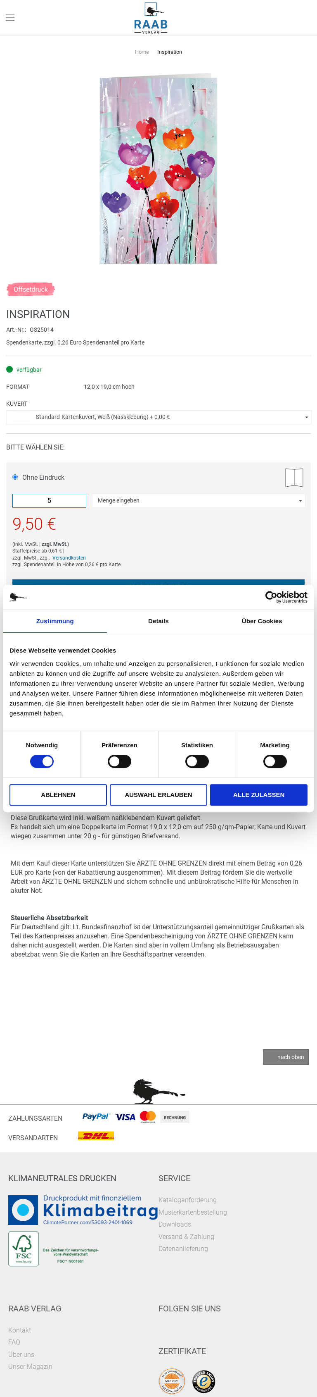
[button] (159, 417)
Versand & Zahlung (186, 1237)
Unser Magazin (30, 1367)
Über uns (21, 1355)
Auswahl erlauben (158, 794)
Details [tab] (158, 620)
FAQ (14, 1342)
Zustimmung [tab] (55, 620)
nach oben (290, 1057)
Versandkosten (69, 558)
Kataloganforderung (187, 1200)
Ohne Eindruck (38, 477)
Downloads (174, 1224)
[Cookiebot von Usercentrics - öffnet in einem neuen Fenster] (271, 597)
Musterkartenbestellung (192, 1212)
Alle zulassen (258, 794)
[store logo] (151, 17)
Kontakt (19, 1330)
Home (142, 52)
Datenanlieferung (183, 1249)
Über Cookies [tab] (262, 620)
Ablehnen (58, 794)
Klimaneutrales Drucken (62, 1178)
